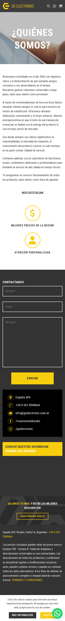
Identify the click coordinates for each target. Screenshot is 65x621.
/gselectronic (24, 429)
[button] (48, 6)
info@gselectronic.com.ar (32, 413)
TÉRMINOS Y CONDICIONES (26, 580)
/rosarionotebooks (28, 421)
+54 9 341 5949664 (28, 405)
